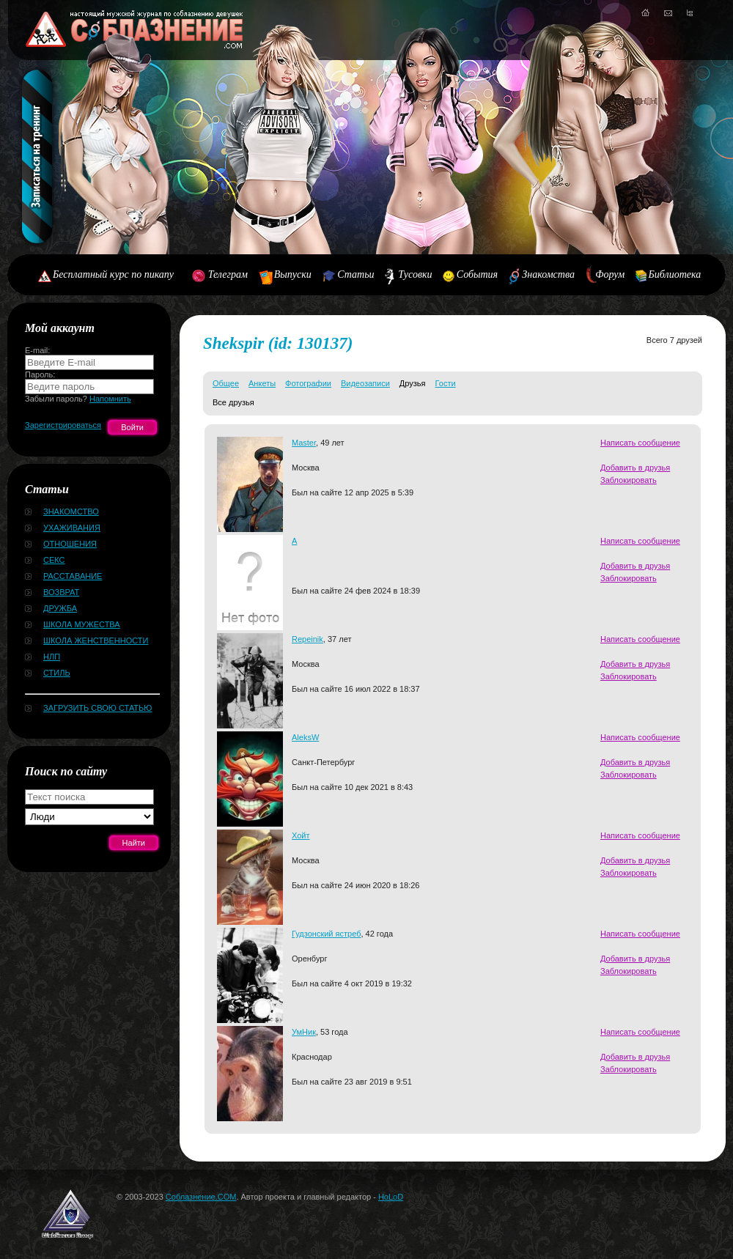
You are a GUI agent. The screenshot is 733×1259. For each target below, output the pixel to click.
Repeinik (307, 639)
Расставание (72, 576)
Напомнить (110, 398)
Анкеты (262, 383)
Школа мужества (81, 624)
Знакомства (548, 274)
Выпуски (293, 274)
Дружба (60, 608)
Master (304, 442)
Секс (54, 559)
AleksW (305, 737)
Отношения (70, 543)
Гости (445, 383)
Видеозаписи (365, 383)
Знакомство (71, 511)
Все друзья (233, 402)
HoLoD (390, 1196)
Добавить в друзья (635, 467)
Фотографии (308, 383)
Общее (226, 383)
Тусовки (415, 274)
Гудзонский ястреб (326, 933)
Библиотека (675, 274)
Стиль (56, 672)
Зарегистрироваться (63, 425)
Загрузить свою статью (97, 708)
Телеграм (228, 274)
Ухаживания (71, 527)
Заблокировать (628, 480)
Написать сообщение (640, 442)
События (477, 274)
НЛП (51, 656)
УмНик (304, 1031)
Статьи (355, 274)
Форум (610, 274)
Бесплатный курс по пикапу (113, 274)
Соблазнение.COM (201, 1196)
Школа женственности (95, 640)
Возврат (61, 592)
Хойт (301, 835)
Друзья (412, 383)
